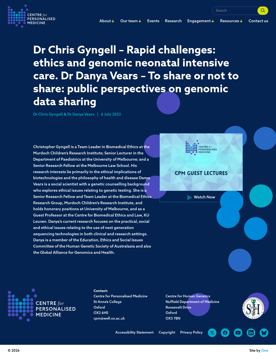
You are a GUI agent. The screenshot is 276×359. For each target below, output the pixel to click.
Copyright (167, 332)
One (264, 351)
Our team (129, 21)
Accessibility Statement (134, 332)
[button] (201, 167)
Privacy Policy (191, 332)
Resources (229, 21)
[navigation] (31, 17)
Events (153, 21)
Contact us (258, 21)
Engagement (199, 21)
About (105, 21)
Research (173, 21)
